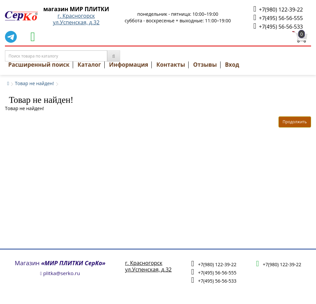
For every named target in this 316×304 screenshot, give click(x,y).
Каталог (89, 64)
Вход (232, 64)
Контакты (170, 64)
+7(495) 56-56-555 (278, 17)
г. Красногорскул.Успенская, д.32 (76, 19)
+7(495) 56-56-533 (278, 26)
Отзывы (205, 64)
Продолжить (295, 122)
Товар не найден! (34, 83)
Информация (128, 64)
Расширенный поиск (38, 64)
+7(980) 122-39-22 (278, 9)
